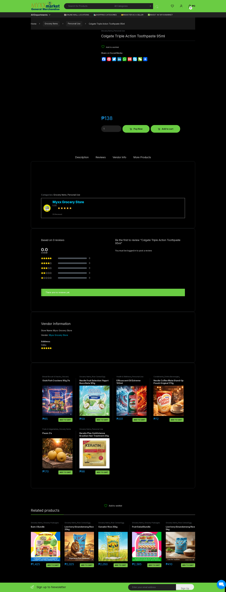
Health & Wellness (123, 377)
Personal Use (74, 23)
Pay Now (138, 129)
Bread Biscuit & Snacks (51, 377)
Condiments (159, 377)
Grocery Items (51, 23)
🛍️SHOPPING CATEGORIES (105, 15)
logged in (131, 250)
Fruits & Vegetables (50, 429)
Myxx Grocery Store (58, 335)
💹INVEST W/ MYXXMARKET (160, 15)
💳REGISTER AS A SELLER (132, 15)
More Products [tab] (142, 157)
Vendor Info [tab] (119, 157)
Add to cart (167, 129)
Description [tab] (81, 157)
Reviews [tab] (101, 157)
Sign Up (185, 588)
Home (33, 23)
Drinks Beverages (171, 377)
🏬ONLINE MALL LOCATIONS (76, 15)
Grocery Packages (51, 523)
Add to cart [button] (65, 420)
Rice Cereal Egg (98, 377)
